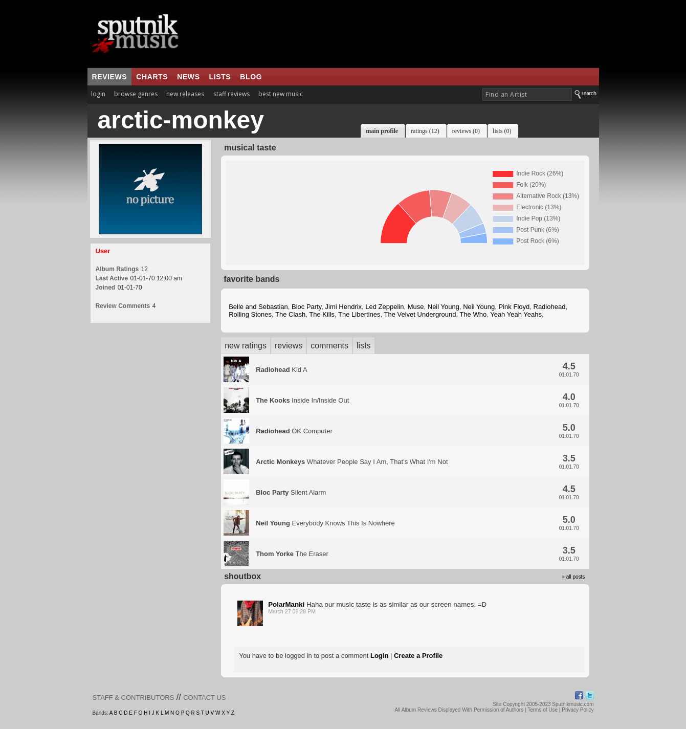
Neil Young (443, 307)
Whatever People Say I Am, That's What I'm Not (352, 462)
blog (251, 77)
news (188, 77)
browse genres (136, 94)
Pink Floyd (514, 307)
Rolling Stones (250, 314)
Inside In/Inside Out (302, 400)
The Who (472, 314)
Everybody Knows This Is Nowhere (325, 523)
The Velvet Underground (420, 314)
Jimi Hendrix (343, 307)
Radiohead (550, 307)
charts (152, 77)
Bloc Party (306, 307)
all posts (575, 577)
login (98, 94)
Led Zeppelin (384, 307)
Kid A (281, 369)
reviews (109, 77)
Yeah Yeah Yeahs (516, 314)
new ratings (246, 345)
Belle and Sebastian (258, 307)
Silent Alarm (291, 492)
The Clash (290, 314)
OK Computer (294, 431)
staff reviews (231, 94)
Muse (416, 307)
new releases (185, 94)
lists (220, 77)
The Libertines (359, 314)
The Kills (322, 314)
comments (329, 345)
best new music (280, 94)
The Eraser (292, 554)
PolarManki (286, 604)
